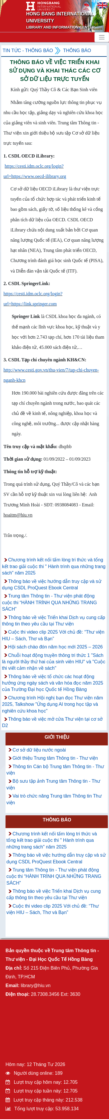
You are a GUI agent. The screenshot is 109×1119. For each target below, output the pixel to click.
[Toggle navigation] (101, 37)
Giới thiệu (56, 737)
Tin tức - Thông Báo (28, 50)
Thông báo (77, 50)
